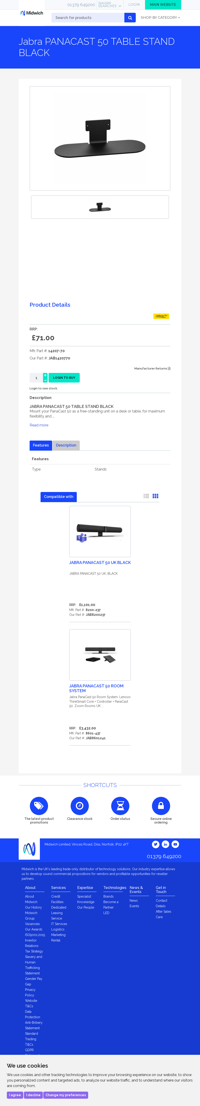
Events (134, 906)
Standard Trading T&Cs (31, 1039)
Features (41, 445)
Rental (55, 940)
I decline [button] (33, 1095)
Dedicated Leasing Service (58, 913)
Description (66, 445)
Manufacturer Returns (152, 368)
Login (134, 5)
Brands (108, 896)
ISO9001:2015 (35, 935)
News (134, 900)
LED (106, 913)
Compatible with (58, 497)
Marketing (58, 935)
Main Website (163, 5)
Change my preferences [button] (66, 1095)
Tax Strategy (34, 951)
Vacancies (32, 924)
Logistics (57, 929)
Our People (85, 907)
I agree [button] (15, 1095)
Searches (107, 4)
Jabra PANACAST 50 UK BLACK (100, 562)
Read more (39, 425)
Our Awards (33, 929)
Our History (33, 907)
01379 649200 (81, 4)
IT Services (59, 924)
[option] (100, 207)
